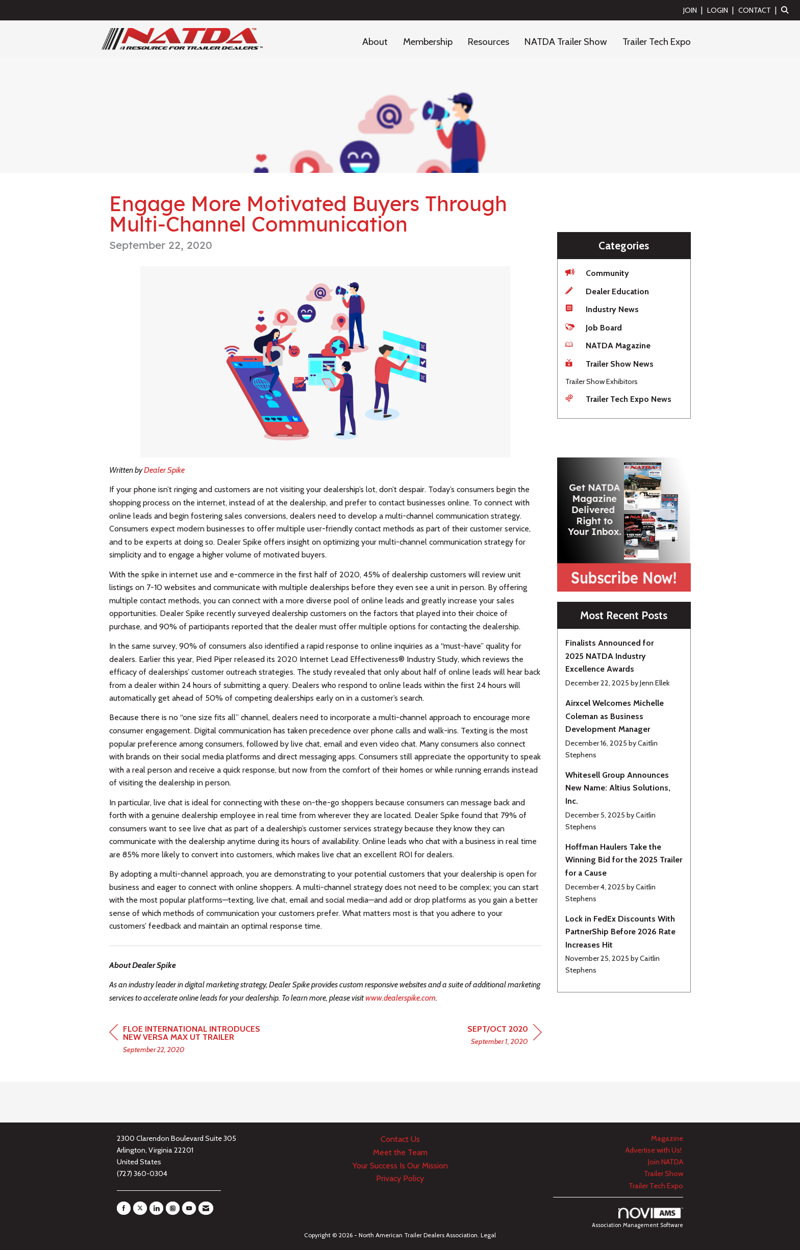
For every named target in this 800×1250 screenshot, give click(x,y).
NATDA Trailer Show (565, 41)
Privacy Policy (400, 1178)
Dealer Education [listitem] (607, 291)
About (375, 41)
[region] (504, 1037)
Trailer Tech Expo (656, 41)
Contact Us (400, 1139)
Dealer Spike (164, 470)
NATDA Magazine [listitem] (608, 345)
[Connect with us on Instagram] (173, 1208)
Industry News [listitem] (602, 308)
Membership (428, 41)
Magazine (667, 1138)
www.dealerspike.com (400, 998)
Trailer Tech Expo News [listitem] (618, 398)
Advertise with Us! (654, 1150)
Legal (488, 1235)
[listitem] (694, 10)
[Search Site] (786, 10)
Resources (488, 41)
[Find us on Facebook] (124, 1208)
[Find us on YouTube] (189, 1208)
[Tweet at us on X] (140, 1208)
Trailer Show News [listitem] (609, 363)
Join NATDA (665, 1161)
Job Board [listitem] (593, 327)
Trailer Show (663, 1173)
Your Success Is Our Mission (400, 1165)
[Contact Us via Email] (205, 1208)
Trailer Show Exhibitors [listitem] (601, 381)
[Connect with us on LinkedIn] (156, 1208)
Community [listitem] (597, 272)
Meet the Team (400, 1152)
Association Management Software (637, 1218)
